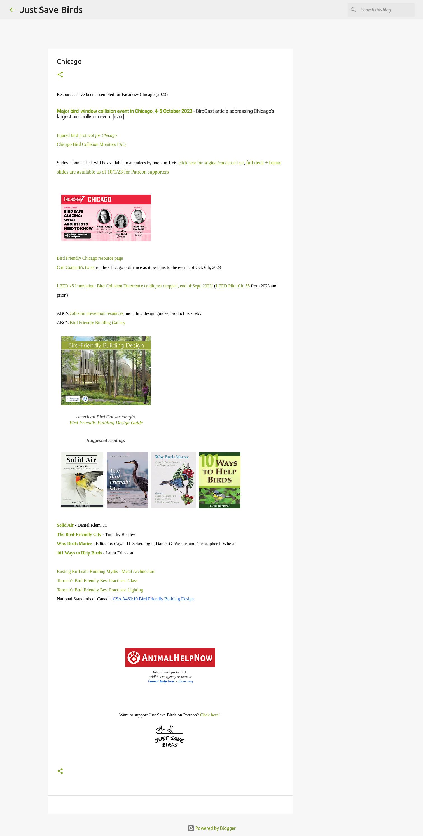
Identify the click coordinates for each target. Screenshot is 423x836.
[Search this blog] (385, 10)
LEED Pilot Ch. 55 (233, 286)
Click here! (210, 715)
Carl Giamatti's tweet (76, 267)
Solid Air (65, 525)
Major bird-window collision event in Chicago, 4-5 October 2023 (124, 111)
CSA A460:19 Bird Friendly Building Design (153, 598)
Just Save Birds (51, 9)
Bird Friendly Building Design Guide (106, 422)
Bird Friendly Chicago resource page (90, 258)
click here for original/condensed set (211, 162)
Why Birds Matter (74, 543)
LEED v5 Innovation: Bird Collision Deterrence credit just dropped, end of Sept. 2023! (135, 286)
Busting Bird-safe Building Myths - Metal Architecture (106, 571)
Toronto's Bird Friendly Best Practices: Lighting (100, 589)
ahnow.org (185, 681)
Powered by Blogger (212, 828)
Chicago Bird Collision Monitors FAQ (91, 144)
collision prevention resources (96, 313)
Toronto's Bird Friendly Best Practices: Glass (97, 580)
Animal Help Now (161, 681)
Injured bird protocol (87, 135)
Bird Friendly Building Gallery (97, 322)
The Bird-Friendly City (79, 534)
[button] (60, 75)
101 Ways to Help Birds (79, 553)
